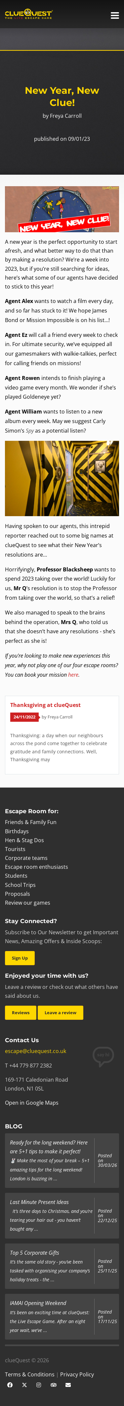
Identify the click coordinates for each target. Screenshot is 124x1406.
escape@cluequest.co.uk (35, 1051)
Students (16, 875)
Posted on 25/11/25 (107, 1266)
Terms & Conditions (30, 1374)
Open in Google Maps (32, 1102)
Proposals (17, 893)
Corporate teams (26, 858)
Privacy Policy (77, 1374)
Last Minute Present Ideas (39, 1202)
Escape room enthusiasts (36, 866)
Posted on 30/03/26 (107, 1160)
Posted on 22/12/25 (107, 1216)
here (73, 674)
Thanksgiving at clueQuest (45, 705)
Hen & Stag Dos (24, 840)
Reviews (20, 1013)
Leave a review (60, 1013)
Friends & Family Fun (31, 822)
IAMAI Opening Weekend (38, 1303)
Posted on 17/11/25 (107, 1317)
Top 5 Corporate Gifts (34, 1252)
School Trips (20, 885)
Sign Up (20, 958)
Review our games (27, 902)
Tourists (15, 849)
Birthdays (17, 831)
